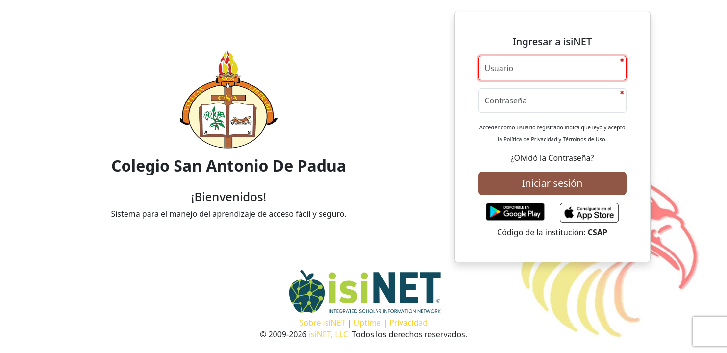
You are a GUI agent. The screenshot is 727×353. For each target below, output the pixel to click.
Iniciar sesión (552, 183)
